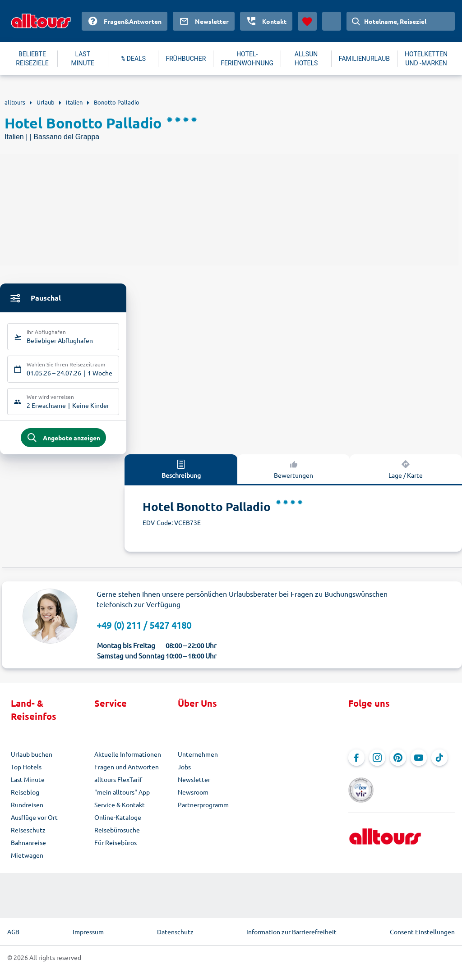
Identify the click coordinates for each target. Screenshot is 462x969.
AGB (13, 932)
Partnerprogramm (203, 804)
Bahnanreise (28, 842)
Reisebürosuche (117, 830)
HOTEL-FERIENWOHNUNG (247, 58)
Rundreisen (27, 804)
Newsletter (194, 779)
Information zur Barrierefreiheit (291, 932)
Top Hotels (26, 767)
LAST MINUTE (82, 58)
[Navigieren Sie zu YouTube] (419, 758)
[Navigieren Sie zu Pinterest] (398, 758)
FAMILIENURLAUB (364, 58)
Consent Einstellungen (422, 932)
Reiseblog (25, 792)
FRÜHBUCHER (186, 58)
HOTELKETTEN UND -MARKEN (426, 58)
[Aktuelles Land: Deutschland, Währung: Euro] (331, 21)
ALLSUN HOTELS (306, 58)
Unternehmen (198, 754)
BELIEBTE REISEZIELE (32, 58)
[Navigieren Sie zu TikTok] (439, 758)
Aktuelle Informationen (127, 754)
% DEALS (133, 58)
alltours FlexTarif (118, 779)
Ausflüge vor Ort (34, 817)
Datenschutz (175, 932)
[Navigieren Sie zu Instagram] (377, 758)
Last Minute (28, 779)
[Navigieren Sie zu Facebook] (356, 758)
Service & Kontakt (119, 804)
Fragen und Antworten (126, 767)
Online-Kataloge (117, 817)
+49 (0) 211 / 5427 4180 (144, 625)
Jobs (184, 767)
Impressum (88, 932)
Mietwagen (27, 855)
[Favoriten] (307, 21)
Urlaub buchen (31, 754)
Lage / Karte (405, 468)
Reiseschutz (28, 830)
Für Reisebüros (115, 842)
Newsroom (193, 792)
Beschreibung (181, 468)
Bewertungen (293, 468)
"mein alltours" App (122, 792)
